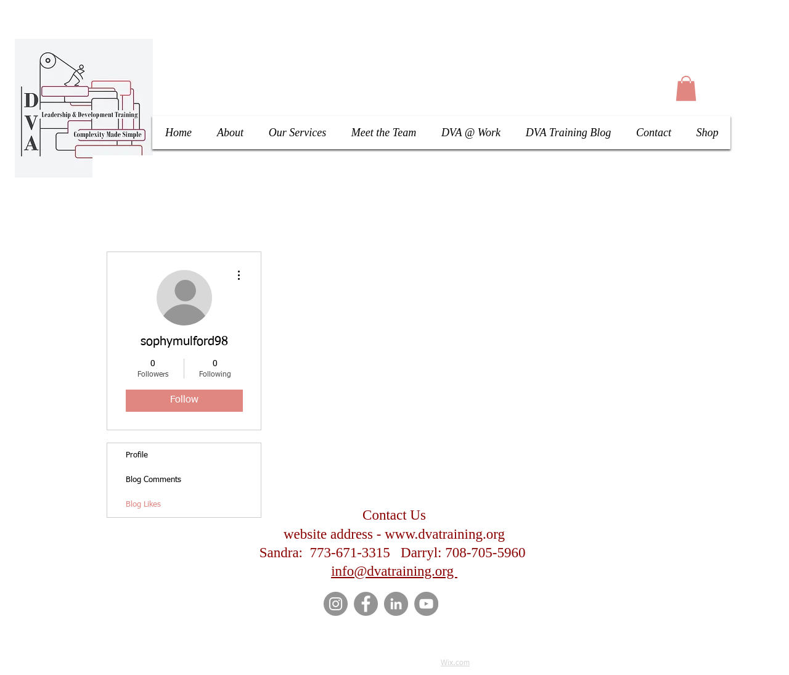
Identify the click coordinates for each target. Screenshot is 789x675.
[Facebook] (366, 604)
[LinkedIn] (396, 604)
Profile (137, 455)
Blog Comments (153, 480)
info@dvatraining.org (394, 571)
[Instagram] (336, 604)
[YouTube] (426, 604)
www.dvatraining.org (445, 534)
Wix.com (455, 663)
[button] (686, 88)
